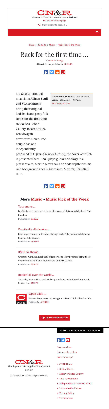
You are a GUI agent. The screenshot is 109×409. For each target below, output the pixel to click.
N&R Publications (68, 378)
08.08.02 (35, 241)
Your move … (26, 206)
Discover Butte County (71, 373)
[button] (97, 32)
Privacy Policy (66, 393)
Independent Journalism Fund (75, 383)
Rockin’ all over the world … (36, 274)
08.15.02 (34, 218)
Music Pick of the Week (69, 44)
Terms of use (66, 397)
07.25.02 (34, 283)
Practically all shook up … (34, 229)
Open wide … (37, 293)
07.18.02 (45, 302)
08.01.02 (34, 264)
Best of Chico (66, 368)
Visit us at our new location (80, 330)
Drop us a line (64, 347)
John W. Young (56, 60)
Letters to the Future (70, 388)
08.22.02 (42, 44)
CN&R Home (65, 364)
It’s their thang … (29, 252)
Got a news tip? (65, 357)
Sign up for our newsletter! (54, 317)
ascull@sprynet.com (61, 103)
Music (52, 44)
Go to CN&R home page (54, 20)
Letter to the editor (67, 352)
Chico (31, 44)
